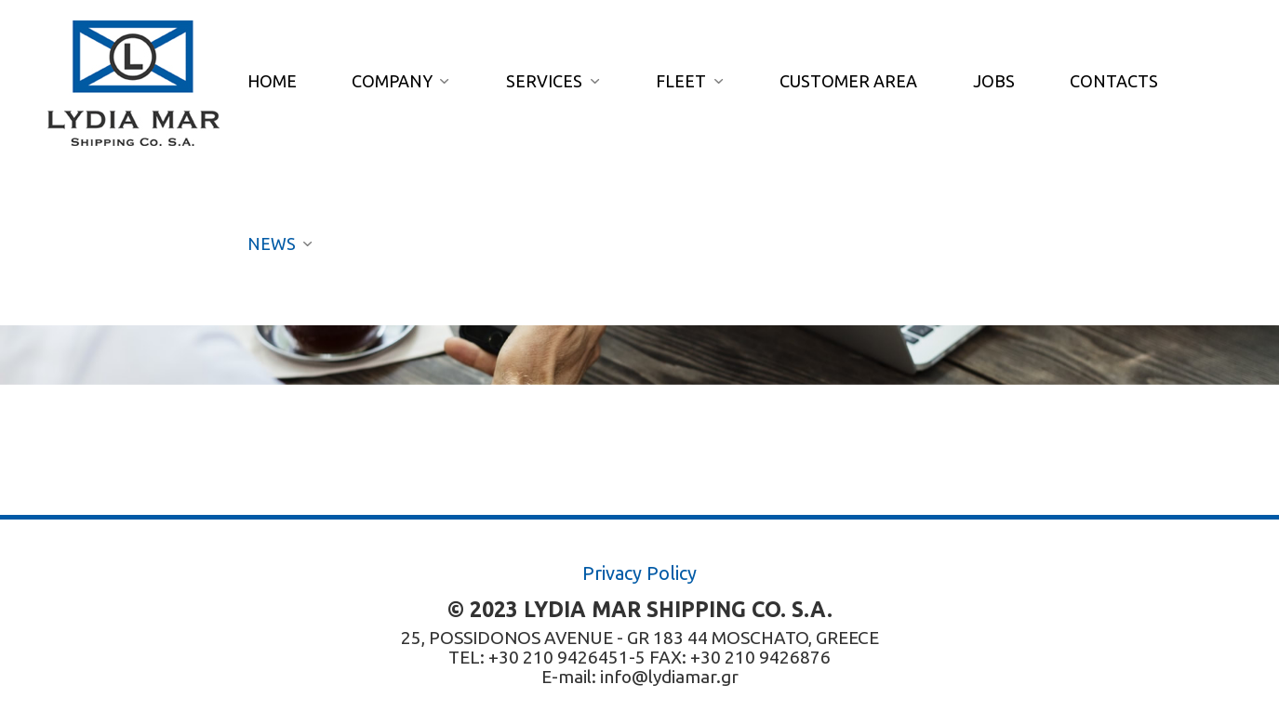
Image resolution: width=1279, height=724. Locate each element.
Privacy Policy (639, 573)
